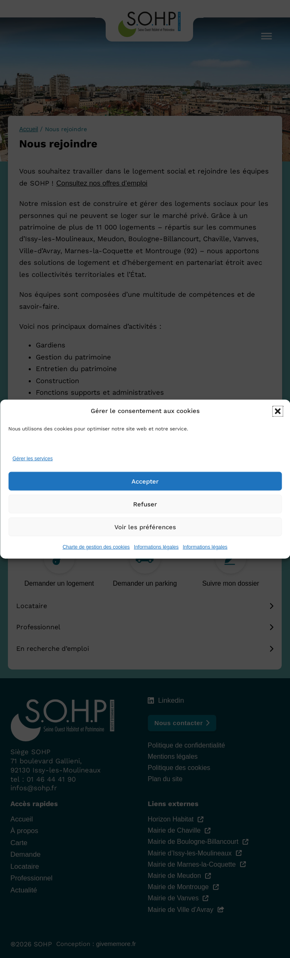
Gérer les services (32, 459)
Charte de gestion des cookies (95, 548)
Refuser (145, 504)
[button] (277, 412)
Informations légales (156, 548)
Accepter (145, 482)
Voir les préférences (145, 527)
